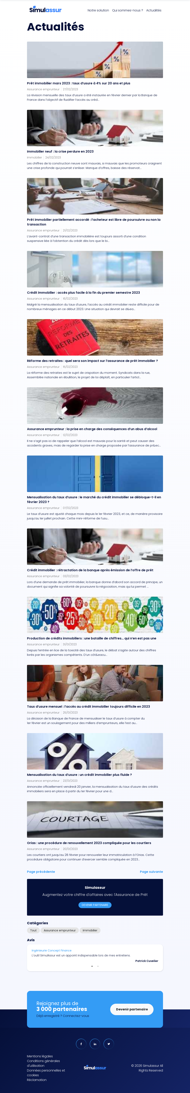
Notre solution (98, 10)
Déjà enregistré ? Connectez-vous (62, 1016)
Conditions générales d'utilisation (43, 1063)
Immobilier (90, 930)
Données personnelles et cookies (46, 1072)
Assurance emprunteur (60, 930)
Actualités (153, 10)
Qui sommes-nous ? (127, 10)
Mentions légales (40, 1056)
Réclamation (37, 1080)
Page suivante (151, 871)
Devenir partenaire (95, 905)
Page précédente (41, 871)
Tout (33, 930)
